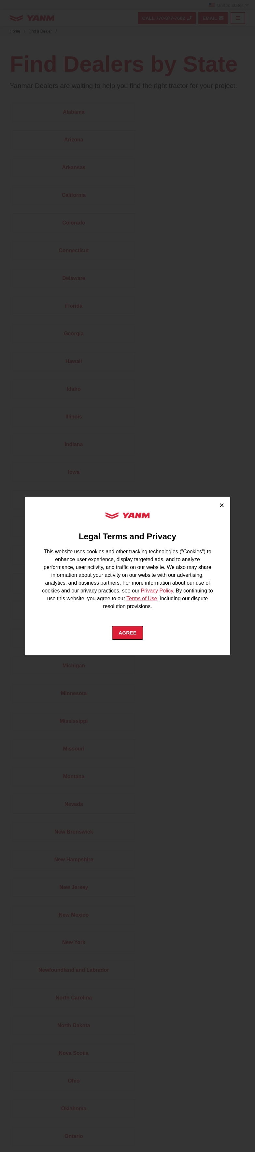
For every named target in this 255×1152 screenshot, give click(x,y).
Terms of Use (141, 598)
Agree (127, 632)
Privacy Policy (157, 590)
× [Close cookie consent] (221, 504)
